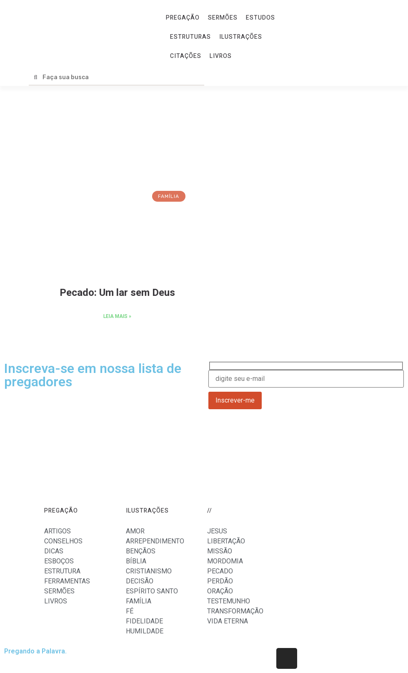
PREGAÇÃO (183, 17)
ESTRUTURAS (190, 37)
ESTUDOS (260, 17)
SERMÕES (223, 17)
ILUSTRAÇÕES (240, 37)
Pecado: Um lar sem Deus (117, 292)
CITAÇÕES (185, 56)
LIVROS (221, 56)
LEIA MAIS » (117, 316)
